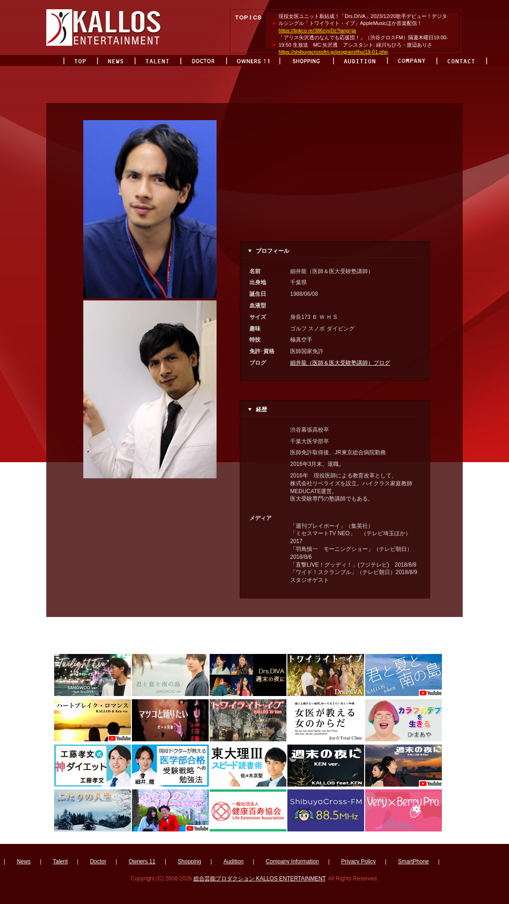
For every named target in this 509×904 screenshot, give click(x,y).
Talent (60, 861)
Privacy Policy (358, 861)
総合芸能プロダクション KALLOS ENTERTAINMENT (259, 878)
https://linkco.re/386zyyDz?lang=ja (317, 30)
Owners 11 (142, 861)
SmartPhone (413, 861)
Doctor (98, 861)
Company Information (292, 861)
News (24, 861)
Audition (233, 861)
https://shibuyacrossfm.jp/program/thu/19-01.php (333, 52)
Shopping (189, 861)
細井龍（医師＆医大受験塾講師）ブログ (340, 363)
